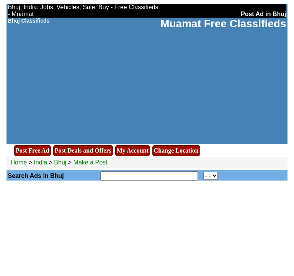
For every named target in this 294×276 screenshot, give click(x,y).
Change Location (176, 150)
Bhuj (61, 162)
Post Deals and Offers (83, 150)
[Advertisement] (147, 87)
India (40, 162)
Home (18, 162)
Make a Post (91, 162)
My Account (133, 150)
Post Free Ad (32, 150)
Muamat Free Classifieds (223, 24)
